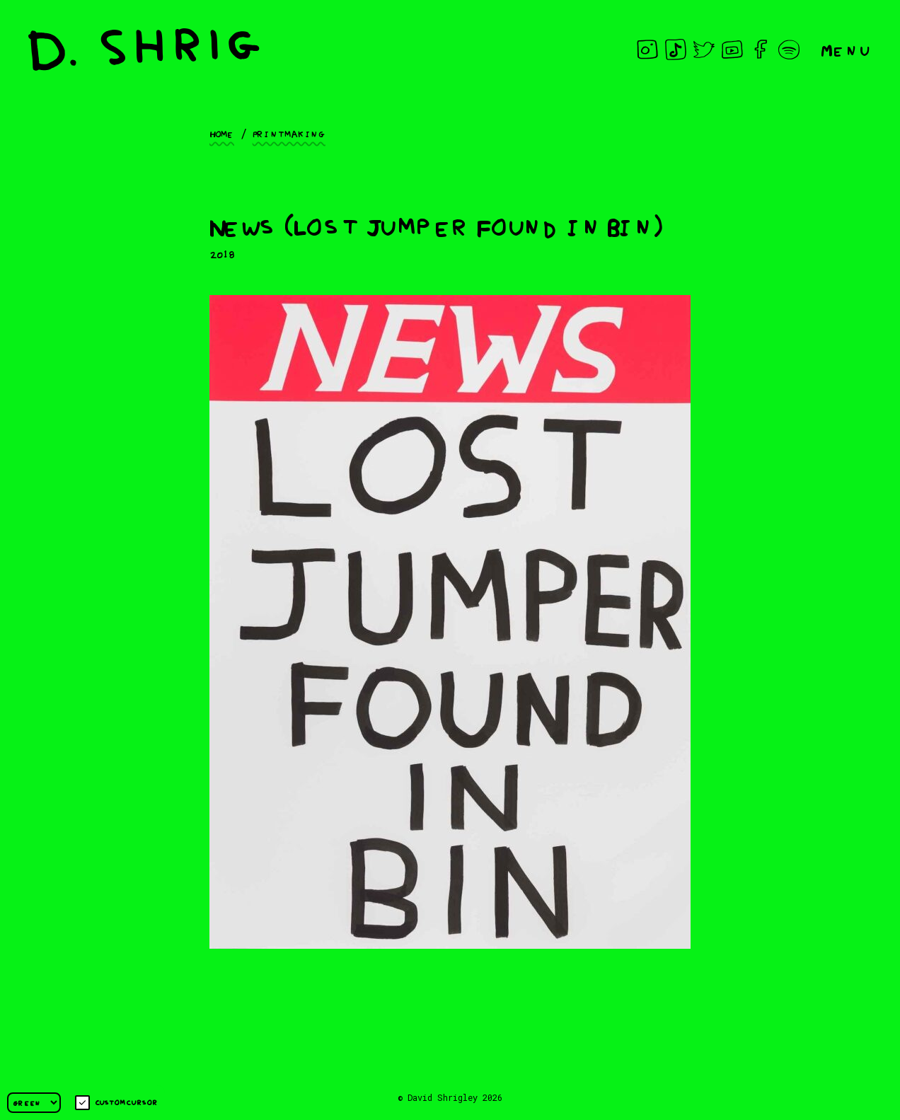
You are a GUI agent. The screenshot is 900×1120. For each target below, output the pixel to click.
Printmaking (289, 133)
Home (221, 133)
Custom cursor (116, 1102)
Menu (846, 49)
